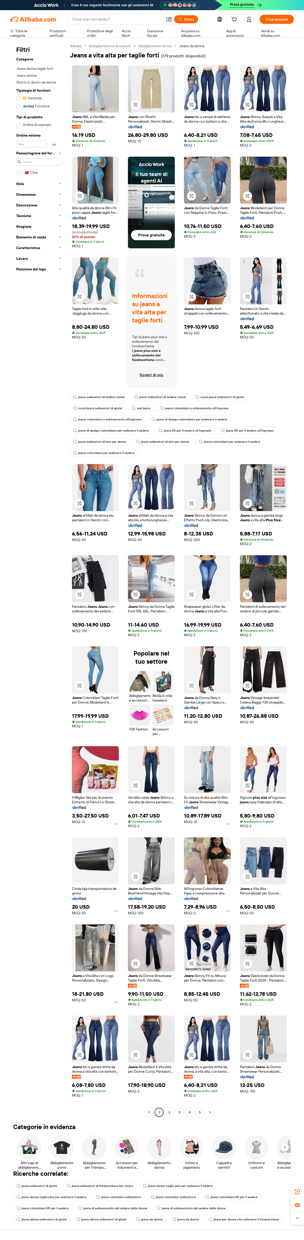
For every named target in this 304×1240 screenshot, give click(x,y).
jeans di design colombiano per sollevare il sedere (189, 419)
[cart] (235, 20)
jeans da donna (149, 1219)
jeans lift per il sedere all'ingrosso (185, 431)
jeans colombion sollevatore (118, 1197)
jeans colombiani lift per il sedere (231, 1197)
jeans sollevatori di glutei (36, 1186)
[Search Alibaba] (117, 19)
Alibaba (75, 46)
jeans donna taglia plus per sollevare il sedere (178, 1186)
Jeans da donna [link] (191, 46)
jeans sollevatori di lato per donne (99, 442)
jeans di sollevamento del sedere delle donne (112, 1208)
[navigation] (38, 580)
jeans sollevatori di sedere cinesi (99, 397)
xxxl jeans (141, 408)
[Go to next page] (209, 1112)
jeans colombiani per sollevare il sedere (229, 442)
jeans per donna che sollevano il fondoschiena (243, 1219)
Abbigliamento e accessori (110, 46)
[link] (297, 1191)
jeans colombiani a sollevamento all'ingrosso (194, 408)
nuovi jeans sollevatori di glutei (219, 397)
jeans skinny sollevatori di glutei (41, 1219)
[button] (169, 19)
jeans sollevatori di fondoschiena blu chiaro (100, 1186)
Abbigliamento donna (155, 46)
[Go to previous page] (149, 1112)
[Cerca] (186, 19)
